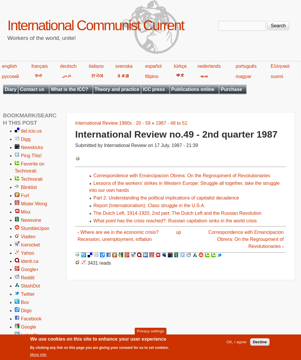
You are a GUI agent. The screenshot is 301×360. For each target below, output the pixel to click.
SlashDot (30, 285)
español (153, 66)
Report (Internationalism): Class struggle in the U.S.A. (149, 205)
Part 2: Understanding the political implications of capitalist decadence (166, 197)
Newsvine (31, 220)
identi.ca (30, 261)
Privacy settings (150, 333)
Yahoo (27, 253)
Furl (25, 195)
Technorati (32, 179)
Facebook (31, 318)
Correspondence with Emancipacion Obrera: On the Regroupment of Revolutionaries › (246, 239)
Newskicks (32, 147)
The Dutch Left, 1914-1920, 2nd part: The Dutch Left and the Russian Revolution (177, 213)
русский (10, 76)
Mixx (26, 211)
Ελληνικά (280, 66)
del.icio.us (31, 131)
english (9, 66)
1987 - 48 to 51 (172, 123)
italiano (96, 66)
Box (25, 302)
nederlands (209, 66)
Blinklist (29, 187)
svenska (124, 66)
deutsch (68, 66)
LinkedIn (30, 335)
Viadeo (28, 236)
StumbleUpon (35, 228)
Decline (260, 344)
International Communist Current (95, 25)
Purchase (231, 89)
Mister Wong (34, 203)
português (246, 66)
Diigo (26, 310)
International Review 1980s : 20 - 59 (112, 123)
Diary (10, 89)
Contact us (32, 89)
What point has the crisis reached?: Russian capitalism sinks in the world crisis (175, 220)
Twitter (28, 294)
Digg (26, 139)
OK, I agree (237, 344)
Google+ (30, 269)
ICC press (154, 89)
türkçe (180, 66)
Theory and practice (117, 89)
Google (28, 326)
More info (38, 357)
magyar (243, 76)
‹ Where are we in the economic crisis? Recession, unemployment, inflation (118, 236)
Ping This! (31, 155)
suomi (277, 76)
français (39, 66)
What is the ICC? (69, 89)
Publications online (193, 89)
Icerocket (30, 244)
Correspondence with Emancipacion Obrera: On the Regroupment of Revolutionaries (181, 175)
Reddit (27, 277)
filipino (151, 76)
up (178, 232)
